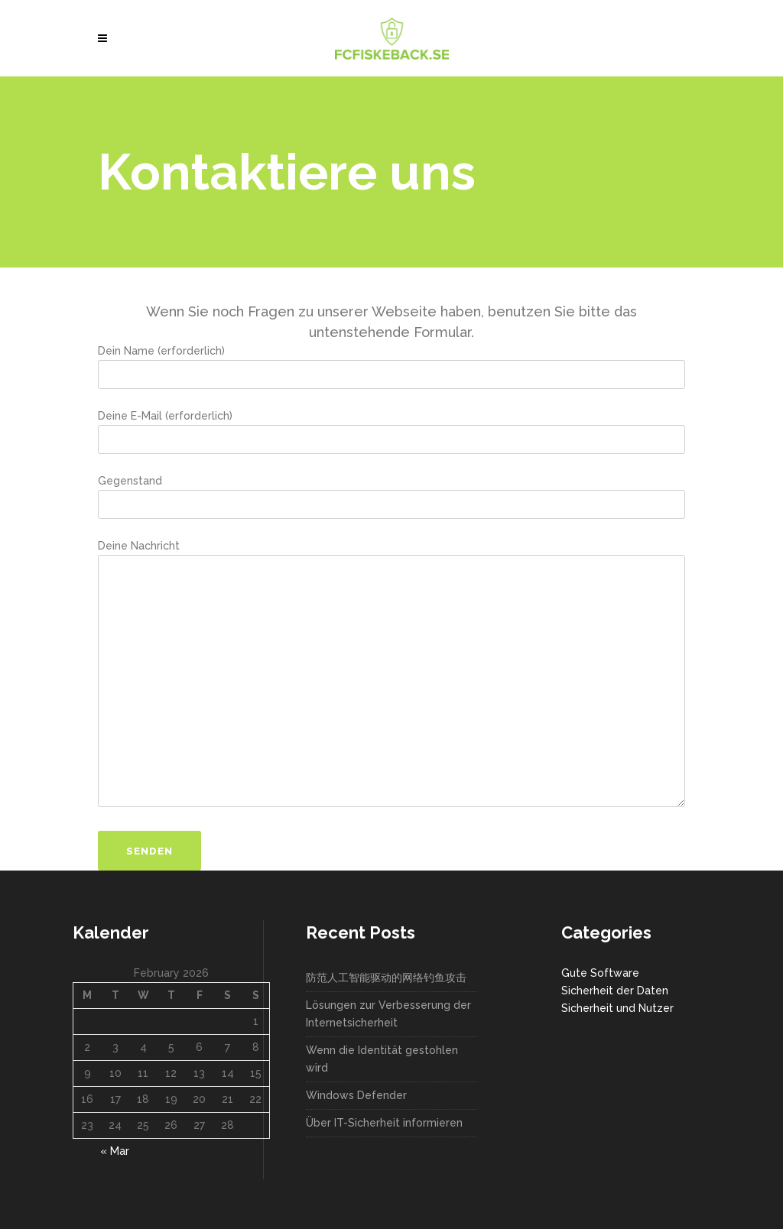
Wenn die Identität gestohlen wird (382, 1059)
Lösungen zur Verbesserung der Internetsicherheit (388, 1014)
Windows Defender (356, 1095)
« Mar (114, 1151)
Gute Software (600, 973)
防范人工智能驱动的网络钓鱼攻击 (386, 977)
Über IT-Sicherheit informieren (384, 1123)
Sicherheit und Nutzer (617, 1008)
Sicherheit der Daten (614, 990)
